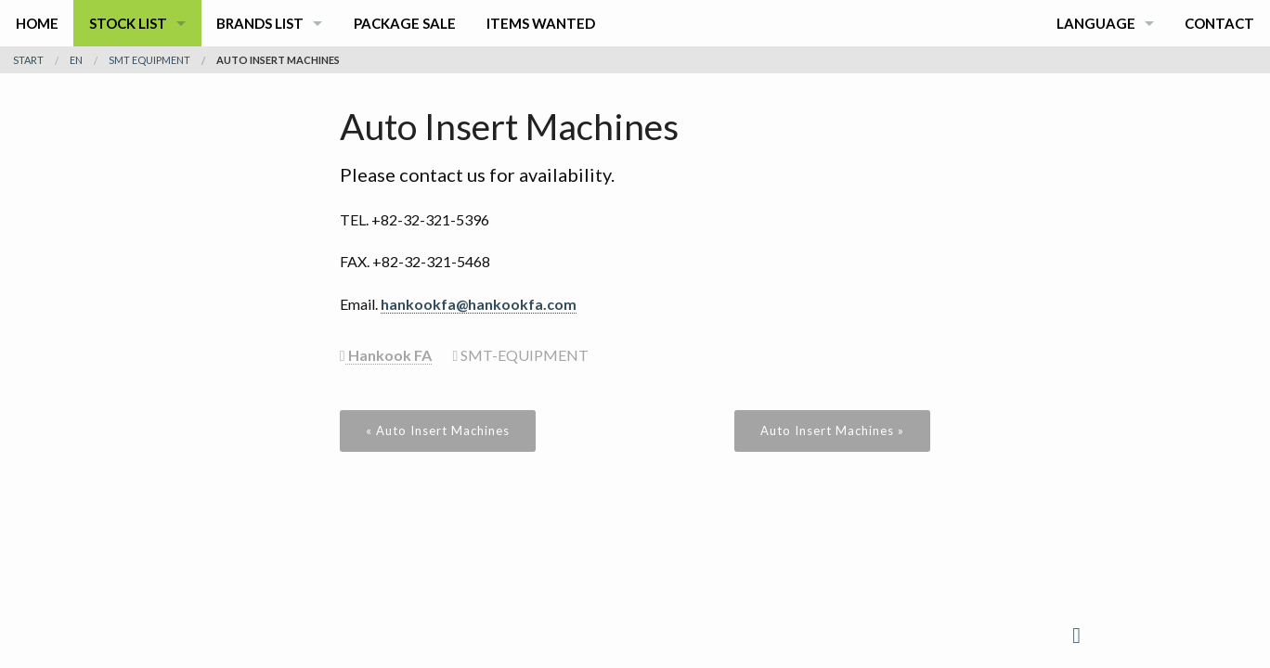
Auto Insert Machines (278, 60)
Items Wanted (540, 23)
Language (1095, 23)
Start (28, 60)
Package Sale (405, 23)
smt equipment (149, 60)
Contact (1219, 23)
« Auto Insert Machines (438, 430)
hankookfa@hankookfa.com (479, 304)
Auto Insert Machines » (832, 430)
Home (37, 23)
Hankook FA (388, 355)
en (76, 60)
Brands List (260, 23)
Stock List (128, 23)
